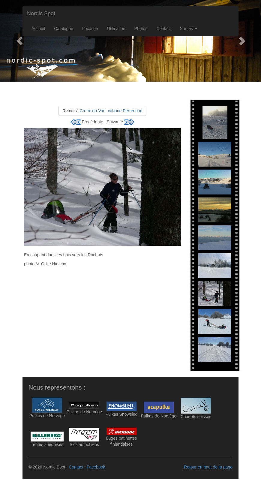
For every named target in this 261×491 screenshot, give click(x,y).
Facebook (96, 467)
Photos (141, 28)
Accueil (38, 28)
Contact (163, 28)
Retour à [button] (102, 110)
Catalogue (63, 28)
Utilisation (116, 28)
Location (90, 28)
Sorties (188, 28)
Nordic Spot (41, 14)
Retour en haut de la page (208, 467)
